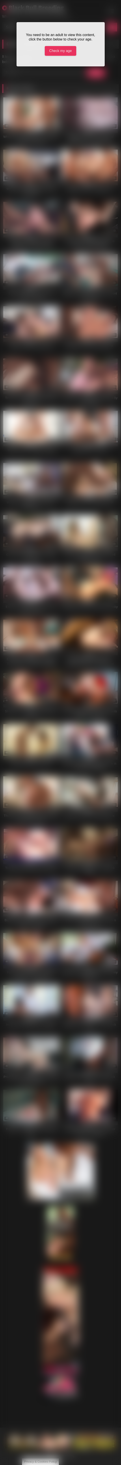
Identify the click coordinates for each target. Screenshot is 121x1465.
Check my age (60, 51)
